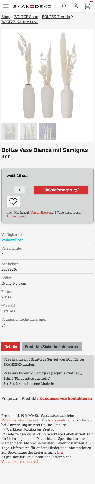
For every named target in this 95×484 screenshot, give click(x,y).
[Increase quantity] (29, 190)
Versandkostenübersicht (21, 420)
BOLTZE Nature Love (19, 21)
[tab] (10, 346)
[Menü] (5, 6)
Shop (5, 16)
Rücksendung (59, 420)
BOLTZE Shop (26, 16)
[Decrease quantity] (10, 190)
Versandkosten (41, 212)
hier (60, 452)
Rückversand (16, 216)
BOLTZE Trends (56, 16)
